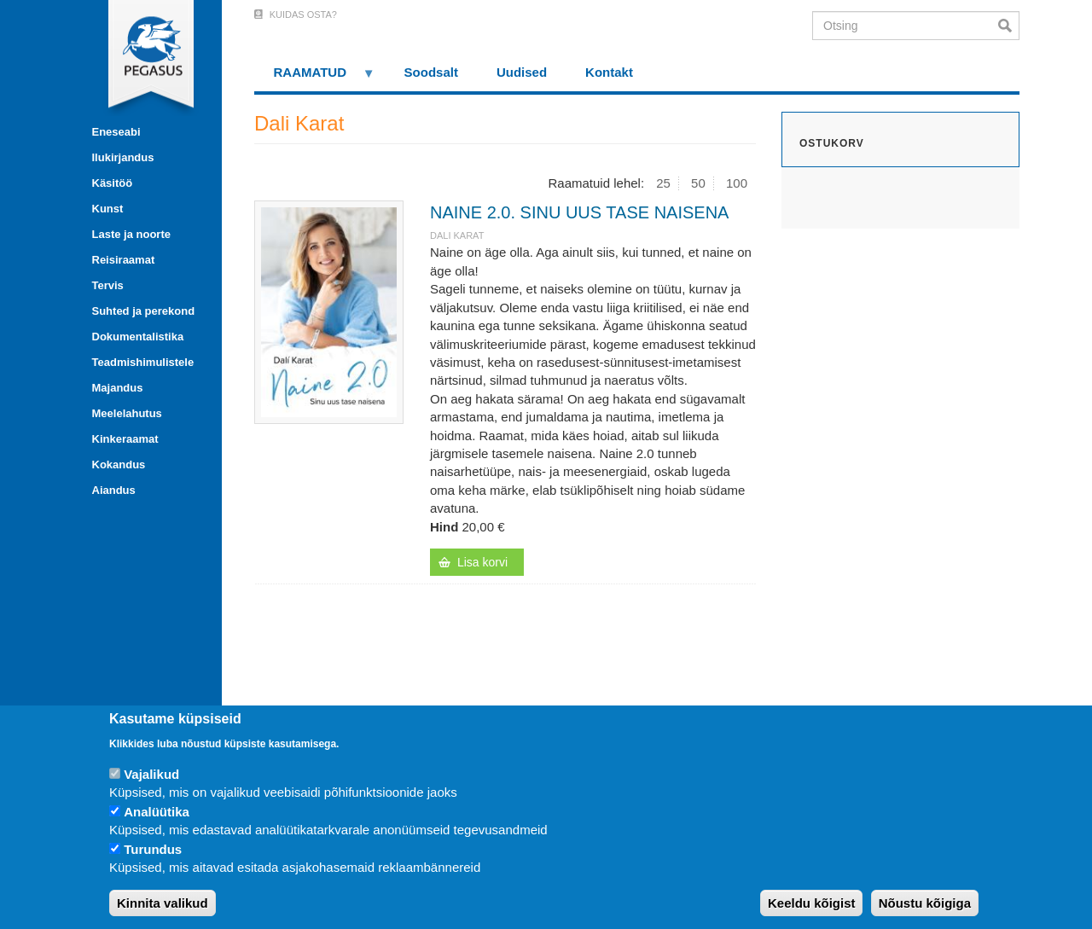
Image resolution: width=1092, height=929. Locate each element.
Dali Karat (457, 235)
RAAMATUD (314, 78)
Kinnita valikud (162, 903)
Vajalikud (151, 774)
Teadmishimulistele (143, 362)
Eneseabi (116, 131)
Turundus (153, 849)
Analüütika (156, 811)
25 (663, 183)
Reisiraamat (123, 259)
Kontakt (609, 72)
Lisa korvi (482, 562)
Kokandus (119, 464)
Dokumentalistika (138, 336)
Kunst (108, 208)
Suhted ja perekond (143, 311)
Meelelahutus (127, 413)
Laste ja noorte (131, 234)
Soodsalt (431, 72)
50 (698, 183)
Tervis (108, 285)
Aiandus (114, 490)
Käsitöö (112, 183)
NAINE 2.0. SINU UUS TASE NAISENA (579, 212)
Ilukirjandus (123, 157)
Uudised (522, 72)
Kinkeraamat (125, 439)
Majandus (117, 387)
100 (736, 183)
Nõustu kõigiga (925, 903)
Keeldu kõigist (812, 903)
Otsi (1008, 25)
